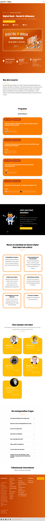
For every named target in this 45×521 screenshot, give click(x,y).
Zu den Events (40, 478)
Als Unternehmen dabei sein (12, 491)
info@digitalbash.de (22, 494)
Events (8, 12)
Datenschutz (31, 482)
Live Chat (20, 480)
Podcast (11, 498)
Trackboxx (4, 510)
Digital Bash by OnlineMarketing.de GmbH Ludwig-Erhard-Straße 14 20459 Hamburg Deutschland (22, 487)
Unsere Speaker (12, 486)
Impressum (30, 480)
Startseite (4, 12)
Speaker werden (12, 488)
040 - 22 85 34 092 (22, 496)
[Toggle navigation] (43, 2)
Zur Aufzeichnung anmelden (9, 21)
